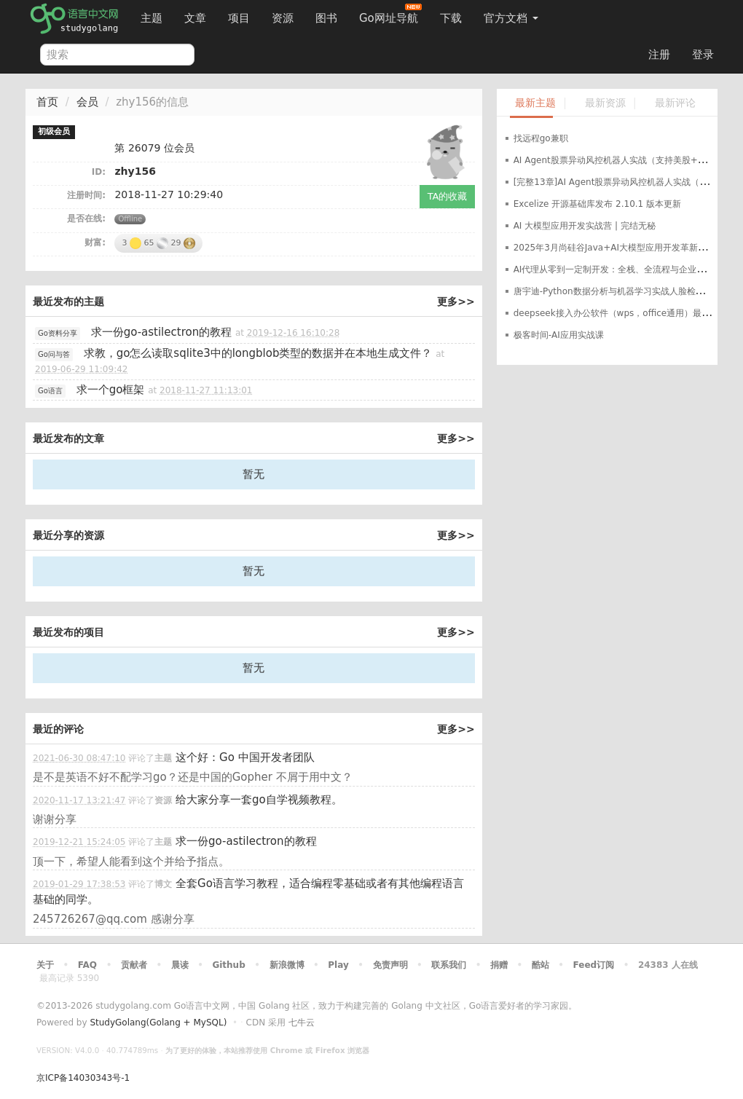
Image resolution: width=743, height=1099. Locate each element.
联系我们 (448, 965)
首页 (47, 102)
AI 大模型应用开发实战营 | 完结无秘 (585, 226)
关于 (45, 965)
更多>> (455, 301)
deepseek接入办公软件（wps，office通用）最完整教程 (625, 313)
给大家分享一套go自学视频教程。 (259, 799)
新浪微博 (287, 965)
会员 (87, 102)
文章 (195, 18)
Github (228, 965)
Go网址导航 (390, 14)
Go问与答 (54, 354)
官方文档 (511, 18)
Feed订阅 (594, 965)
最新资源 (605, 103)
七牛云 (301, 1022)
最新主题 (535, 103)
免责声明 (390, 965)
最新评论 (675, 103)
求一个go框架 (110, 389)
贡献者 (134, 965)
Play (338, 965)
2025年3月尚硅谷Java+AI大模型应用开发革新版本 (614, 248)
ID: (99, 172)
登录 (703, 54)
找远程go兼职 (541, 138)
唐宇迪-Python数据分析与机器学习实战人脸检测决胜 (618, 291)
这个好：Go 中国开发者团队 (245, 757)
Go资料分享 (57, 333)
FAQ (87, 965)
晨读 (180, 965)
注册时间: (86, 195)
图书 (326, 18)
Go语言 (50, 391)
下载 (451, 18)
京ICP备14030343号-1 (83, 1078)
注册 (659, 54)
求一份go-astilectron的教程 (161, 332)
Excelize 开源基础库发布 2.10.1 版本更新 (597, 204)
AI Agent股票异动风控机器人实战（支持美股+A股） (617, 160)
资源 (283, 18)
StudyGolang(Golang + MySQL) (158, 1022)
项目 (239, 18)
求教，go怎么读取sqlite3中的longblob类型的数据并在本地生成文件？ (258, 353)
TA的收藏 (448, 196)
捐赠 (499, 965)
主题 (151, 18)
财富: (95, 242)
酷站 (540, 965)
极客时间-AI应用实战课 (559, 335)
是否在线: (86, 218)
